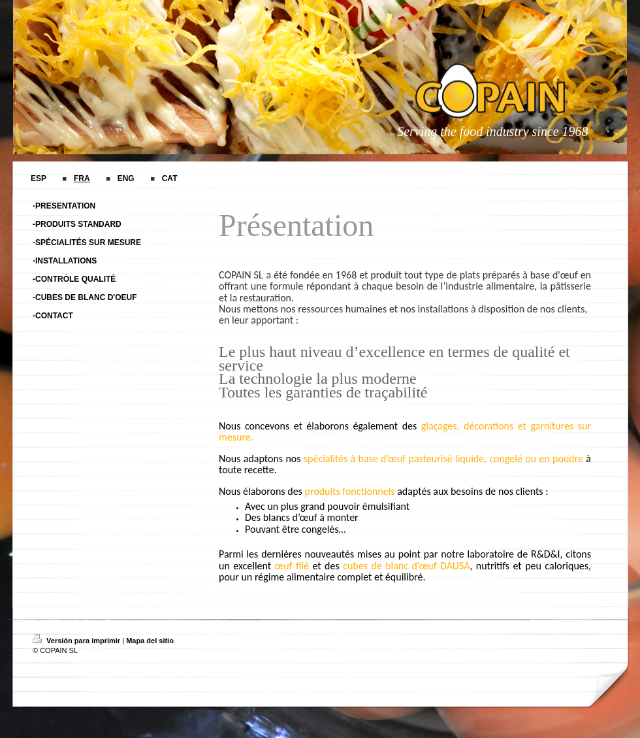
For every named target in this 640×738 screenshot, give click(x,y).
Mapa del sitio (150, 641)
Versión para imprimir (77, 641)
